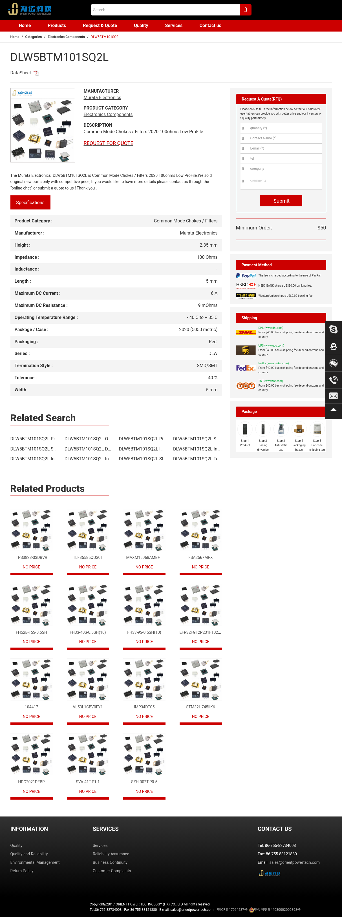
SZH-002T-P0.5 (144, 782)
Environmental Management (35, 862)
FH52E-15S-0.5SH (31, 632)
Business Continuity (110, 862)
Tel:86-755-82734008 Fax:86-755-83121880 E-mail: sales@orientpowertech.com (195, 909)
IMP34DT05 (144, 707)
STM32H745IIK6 (200, 707)
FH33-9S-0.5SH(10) (144, 632)
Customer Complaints (112, 871)
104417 (31, 707)
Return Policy (22, 871)
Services (173, 25)
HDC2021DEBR (31, 782)
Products (57, 25)
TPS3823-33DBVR (31, 557)
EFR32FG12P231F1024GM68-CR (208, 632)
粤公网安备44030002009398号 (277, 910)
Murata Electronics (102, 97)
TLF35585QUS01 (88, 557)
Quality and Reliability (29, 854)
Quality (141, 25)
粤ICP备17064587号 (232, 910)
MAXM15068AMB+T (144, 557)
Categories (33, 37)
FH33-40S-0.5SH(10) (88, 632)
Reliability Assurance (111, 854)
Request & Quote (100, 25)
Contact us (210, 25)
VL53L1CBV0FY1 (88, 707)
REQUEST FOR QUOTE (108, 143)
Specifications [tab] (30, 202)
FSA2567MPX (200, 557)
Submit (281, 201)
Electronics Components (66, 37)
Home (25, 25)
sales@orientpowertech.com (295, 862)
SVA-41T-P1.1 (88, 782)
